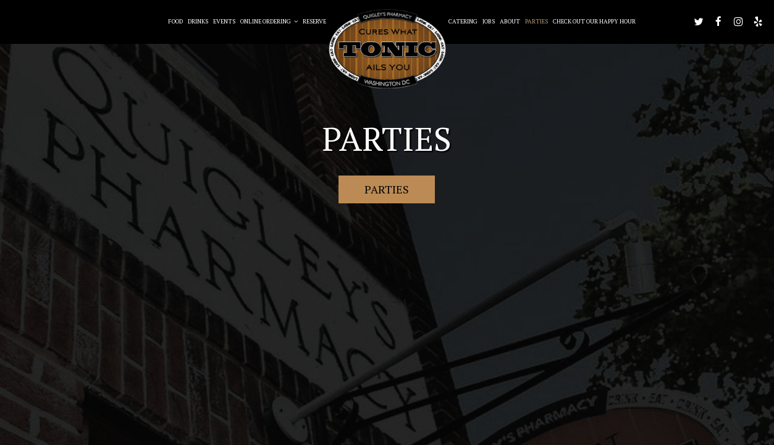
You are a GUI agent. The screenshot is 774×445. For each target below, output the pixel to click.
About (510, 21)
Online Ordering (269, 21)
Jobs (488, 21)
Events (224, 21)
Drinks (198, 21)
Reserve (314, 21)
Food (175, 21)
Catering (462, 21)
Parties (536, 21)
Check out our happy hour (594, 21)
